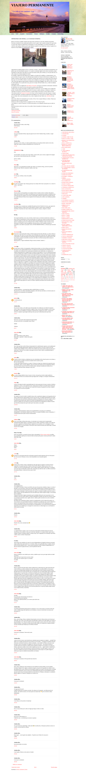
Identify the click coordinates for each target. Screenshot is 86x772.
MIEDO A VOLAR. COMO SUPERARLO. (70, 106)
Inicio (35, 767)
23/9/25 (15, 675)
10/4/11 (15, 169)
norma (15, 357)
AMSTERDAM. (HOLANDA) (68, 132)
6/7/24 (15, 602)
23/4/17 (15, 313)
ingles (67, 277)
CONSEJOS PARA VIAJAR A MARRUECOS (70, 99)
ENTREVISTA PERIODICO (67, 173)
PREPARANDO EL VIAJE (67, 218)
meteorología (73, 279)
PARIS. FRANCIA (65, 213)
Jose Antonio (16, 231)
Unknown (16, 419)
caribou (15, 131)
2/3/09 (15, 136)
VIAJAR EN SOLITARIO (67, 248)
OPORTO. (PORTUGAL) (67, 209)
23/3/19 (15, 428)
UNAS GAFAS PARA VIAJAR (68, 243)
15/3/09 (15, 146)
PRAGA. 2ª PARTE (66, 217)
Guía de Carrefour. (15, 112)
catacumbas (48, 96)
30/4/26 (15, 761)
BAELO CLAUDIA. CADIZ (67, 138)
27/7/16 (15, 283)
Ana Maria (16, 204)
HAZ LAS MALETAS (66, 188)
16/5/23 (15, 516)
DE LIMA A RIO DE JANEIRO (68, 166)
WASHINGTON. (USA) (66, 254)
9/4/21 (15, 449)
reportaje (71, 277)
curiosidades (64, 273)
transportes (63, 278)
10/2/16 (15, 242)
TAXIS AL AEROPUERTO (67, 236)
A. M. (15, 453)
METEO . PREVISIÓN (66, 203)
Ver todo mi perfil (64, 47)
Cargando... (63, 263)
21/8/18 (15, 390)
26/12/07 (15, 127)
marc (15, 174)
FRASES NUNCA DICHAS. (67, 182)
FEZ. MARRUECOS (66, 180)
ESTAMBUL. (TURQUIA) (67, 176)
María (15, 164)
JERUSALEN (64, 193)
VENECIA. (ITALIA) (66, 245)
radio (63, 281)
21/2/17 (15, 301)
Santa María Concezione (31, 85)
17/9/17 (15, 369)
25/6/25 (15, 652)
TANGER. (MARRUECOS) (67, 234)
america (67, 275)
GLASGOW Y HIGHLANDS (68, 185)
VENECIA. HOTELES (66, 247)
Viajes (15, 382)
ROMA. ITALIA (65, 227)
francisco (16, 373)
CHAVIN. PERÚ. (65, 153)
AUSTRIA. (64, 135)
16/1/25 (15, 626)
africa (62, 275)
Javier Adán (16, 332)
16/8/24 (15, 613)
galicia (72, 278)
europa (16, 116)
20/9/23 (15, 561)
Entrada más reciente (16, 767)
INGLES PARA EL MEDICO (68, 190)
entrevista (62, 277)
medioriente (67, 279)
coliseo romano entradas (45, 434)
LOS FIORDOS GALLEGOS (68, 200)
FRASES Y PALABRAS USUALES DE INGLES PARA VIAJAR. (70, 79)
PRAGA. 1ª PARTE (66, 215)
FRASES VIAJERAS (66, 184)
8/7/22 (15, 479)
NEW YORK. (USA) (66, 207)
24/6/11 (15, 177)
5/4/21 (15, 438)
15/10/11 (15, 200)
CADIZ (63, 149)
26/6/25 (15, 660)
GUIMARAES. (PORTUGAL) (68, 187)
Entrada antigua (54, 767)
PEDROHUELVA (17, 150)
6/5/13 (15, 210)
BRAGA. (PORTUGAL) (67, 143)
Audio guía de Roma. (15, 110)
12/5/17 (15, 340)
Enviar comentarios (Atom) (22, 769)
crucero (68, 278)
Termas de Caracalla (25, 93)
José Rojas (16, 181)
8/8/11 (15, 186)
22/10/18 (15, 404)
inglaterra (62, 279)
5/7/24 (15, 589)
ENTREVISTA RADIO (66, 174)
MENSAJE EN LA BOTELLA (68, 201)
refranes (66, 281)
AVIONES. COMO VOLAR (67, 137)
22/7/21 (15, 471)
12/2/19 (15, 415)
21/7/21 (15, 458)
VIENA (63, 253)
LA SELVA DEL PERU (66, 195)
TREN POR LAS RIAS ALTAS (68, 239)
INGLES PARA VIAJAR (67, 192)
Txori (15, 246)
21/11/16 (15, 293)
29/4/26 (15, 694)
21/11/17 (15, 378)
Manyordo (16, 191)
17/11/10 (15, 160)
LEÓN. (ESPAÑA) (65, 196)
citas (72, 275)
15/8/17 (15, 353)
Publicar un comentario (17, 764)
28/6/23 (15, 536)
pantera (15, 298)
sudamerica (70, 274)
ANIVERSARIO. (65, 133)
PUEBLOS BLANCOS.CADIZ (68, 220)
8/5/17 (15, 328)
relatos (68, 270)
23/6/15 (15, 227)
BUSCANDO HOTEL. (66, 147)
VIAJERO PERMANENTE (32, 5)
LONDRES (64, 198)
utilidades (63, 274)
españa (70, 273)
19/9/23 (15, 548)
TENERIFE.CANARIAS (67, 237)
